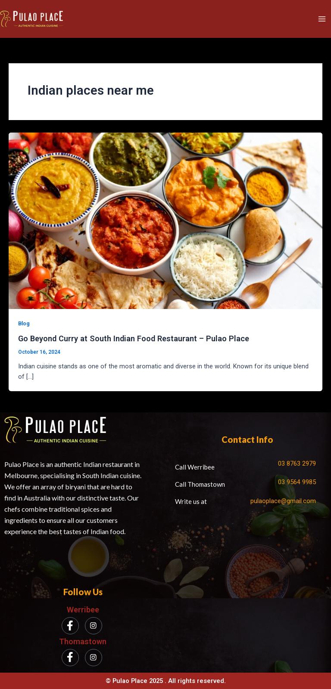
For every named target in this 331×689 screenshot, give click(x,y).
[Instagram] (93, 625)
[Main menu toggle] (322, 19)
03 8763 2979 (297, 463)
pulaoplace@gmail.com (283, 501)
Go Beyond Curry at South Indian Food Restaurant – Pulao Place (133, 338)
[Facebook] (70, 625)
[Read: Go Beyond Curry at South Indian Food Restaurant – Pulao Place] (165, 220)
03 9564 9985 (297, 482)
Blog (24, 323)
